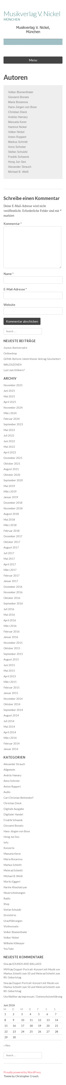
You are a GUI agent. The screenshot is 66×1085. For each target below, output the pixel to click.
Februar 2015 (12, 687)
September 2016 (13, 603)
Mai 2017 (9, 558)
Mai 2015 (9, 670)
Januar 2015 (11, 693)
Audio (7, 792)
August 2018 (11, 513)
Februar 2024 (12, 418)
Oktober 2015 (12, 648)
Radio (7, 898)
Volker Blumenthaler (20, 92)
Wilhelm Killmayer (14, 943)
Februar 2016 (12, 631)
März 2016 (10, 625)
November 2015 (13, 642)
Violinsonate (11, 926)
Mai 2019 (9, 485)
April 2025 (10, 401)
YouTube (9, 948)
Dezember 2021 (13, 457)
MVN (7, 969)
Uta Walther (11, 996)
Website (9, 305)
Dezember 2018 (13, 502)
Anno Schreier (12, 780)
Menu (33, 60)
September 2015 (13, 653)
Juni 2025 (9, 390)
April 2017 (10, 564)
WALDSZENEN (12, 364)
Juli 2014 (9, 721)
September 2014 (13, 709)
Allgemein (9, 769)
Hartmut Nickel (17, 126)
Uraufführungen (13, 920)
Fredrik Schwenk (18, 156)
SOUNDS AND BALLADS (26, 963)
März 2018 (10, 525)
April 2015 (10, 676)
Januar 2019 (11, 497)
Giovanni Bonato (18, 97)
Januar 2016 (11, 637)
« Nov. (7, 1045)
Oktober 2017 (12, 541)
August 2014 (11, 715)
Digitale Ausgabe (14, 808)
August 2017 (11, 547)
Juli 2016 (9, 609)
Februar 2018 (12, 530)
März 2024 (10, 413)
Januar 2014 (11, 749)
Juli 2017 (9, 553)
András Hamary (18, 117)
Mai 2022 (9, 446)
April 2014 (10, 732)
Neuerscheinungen (14, 892)
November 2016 (13, 592)
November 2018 (13, 508)
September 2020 (13, 480)
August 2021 (11, 469)
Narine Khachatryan (15, 887)
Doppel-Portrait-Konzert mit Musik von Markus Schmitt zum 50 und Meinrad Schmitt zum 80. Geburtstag (32, 973)
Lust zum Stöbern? (14, 370)
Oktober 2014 (12, 704)
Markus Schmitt (13, 864)
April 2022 (10, 452)
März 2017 (10, 569)
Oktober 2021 (12, 463)
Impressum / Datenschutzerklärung (41, 996)
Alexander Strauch (14, 764)
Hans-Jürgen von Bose (22, 107)
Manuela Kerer (17, 122)
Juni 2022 (9, 441)
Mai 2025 (9, 396)
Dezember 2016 (13, 586)
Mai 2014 (9, 726)
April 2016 (10, 620)
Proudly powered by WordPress (22, 1072)
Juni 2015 (9, 665)
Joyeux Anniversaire (15, 347)
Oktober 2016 (12, 597)
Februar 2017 (12, 575)
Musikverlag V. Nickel (32, 13)
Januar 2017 (11, 581)
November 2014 (13, 698)
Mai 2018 (9, 519)
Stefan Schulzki (12, 909)
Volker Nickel (11, 937)
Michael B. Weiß (13, 876)
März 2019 (10, 491)
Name (9, 274)
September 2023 (13, 424)
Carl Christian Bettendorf (18, 797)
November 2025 (13, 385)
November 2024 (13, 407)
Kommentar (13, 224)
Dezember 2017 (13, 536)
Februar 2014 (12, 743)
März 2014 (10, 737)
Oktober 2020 (12, 474)
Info (6, 842)
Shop (6, 903)
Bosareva (21, 102)
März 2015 (10, 681)
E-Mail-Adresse (15, 289)
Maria (11, 102)
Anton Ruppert (12, 786)
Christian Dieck (17, 112)
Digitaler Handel (13, 814)
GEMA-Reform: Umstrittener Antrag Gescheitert (32, 358)
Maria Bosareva (13, 859)
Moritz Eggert (12, 881)
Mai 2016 (9, 614)
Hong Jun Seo (17, 161)
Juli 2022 (9, 435)
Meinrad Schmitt (13, 870)
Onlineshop (10, 353)
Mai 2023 (9, 430)
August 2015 (11, 659)
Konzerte (9, 848)
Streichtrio (10, 915)
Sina (6, 963)
